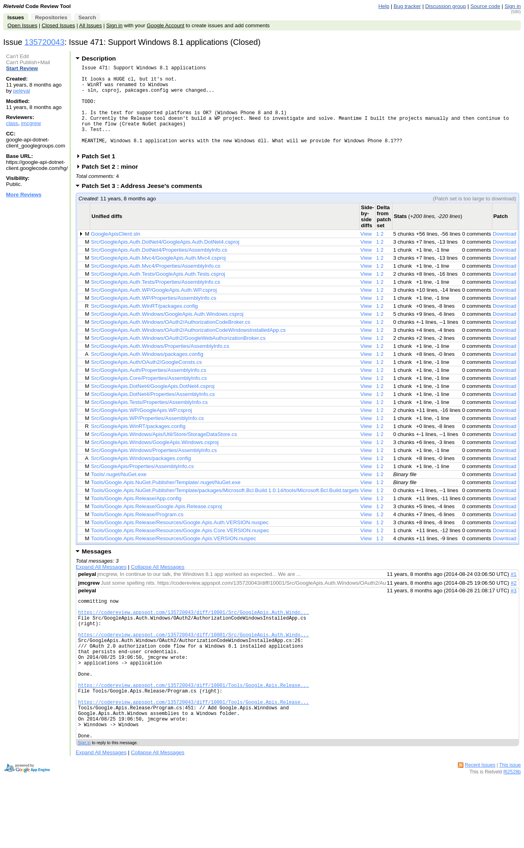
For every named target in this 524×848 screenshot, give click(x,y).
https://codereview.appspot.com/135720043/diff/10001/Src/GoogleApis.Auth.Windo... (193, 633)
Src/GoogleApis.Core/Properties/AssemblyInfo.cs (149, 396)
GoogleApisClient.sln (115, 252)
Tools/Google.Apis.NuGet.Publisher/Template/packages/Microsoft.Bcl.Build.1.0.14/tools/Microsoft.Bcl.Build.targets (225, 508)
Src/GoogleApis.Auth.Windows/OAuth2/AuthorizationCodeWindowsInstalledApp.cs (188, 348)
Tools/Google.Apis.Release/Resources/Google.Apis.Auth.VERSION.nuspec (180, 540)
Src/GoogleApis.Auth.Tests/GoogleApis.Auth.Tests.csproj (158, 292)
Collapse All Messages (157, 585)
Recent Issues (480, 813)
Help (383, 6)
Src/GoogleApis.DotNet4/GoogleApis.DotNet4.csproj (152, 404)
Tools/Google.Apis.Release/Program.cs (137, 532)
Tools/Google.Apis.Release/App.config (136, 516)
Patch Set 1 (101, 174)
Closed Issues (58, 25)
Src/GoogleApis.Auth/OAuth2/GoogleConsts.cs (146, 380)
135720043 (44, 42)
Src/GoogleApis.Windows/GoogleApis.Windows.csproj (155, 460)
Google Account (165, 25)
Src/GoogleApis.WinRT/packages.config (138, 444)
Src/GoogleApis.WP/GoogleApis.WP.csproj (141, 428)
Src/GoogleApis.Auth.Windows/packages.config (147, 372)
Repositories (51, 17)
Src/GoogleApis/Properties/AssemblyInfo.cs (142, 484)
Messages (96, 569)
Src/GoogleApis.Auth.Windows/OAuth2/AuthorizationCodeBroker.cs (170, 340)
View (366, 252)
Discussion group (445, 6)
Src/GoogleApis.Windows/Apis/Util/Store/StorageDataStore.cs (164, 452)
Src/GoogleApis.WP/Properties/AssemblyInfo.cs (147, 436)
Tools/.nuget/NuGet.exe (119, 492)
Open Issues (22, 25)
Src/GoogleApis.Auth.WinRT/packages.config (144, 324)
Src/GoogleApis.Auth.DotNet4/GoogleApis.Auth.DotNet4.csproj (165, 260)
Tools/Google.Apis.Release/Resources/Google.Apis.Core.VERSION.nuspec (180, 548)
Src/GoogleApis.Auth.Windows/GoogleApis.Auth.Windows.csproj (167, 332)
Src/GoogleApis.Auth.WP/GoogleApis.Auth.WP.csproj (154, 308)
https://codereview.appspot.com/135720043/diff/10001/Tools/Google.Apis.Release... (193, 722)
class (12, 123)
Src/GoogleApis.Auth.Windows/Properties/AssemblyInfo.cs (160, 364)
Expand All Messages (101, 585)
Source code (485, 6)
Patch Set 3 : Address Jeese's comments (145, 203)
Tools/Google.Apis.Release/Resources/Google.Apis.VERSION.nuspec (173, 556)
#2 (514, 601)
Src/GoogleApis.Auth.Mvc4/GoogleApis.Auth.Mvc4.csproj (158, 276)
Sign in (512, 6)
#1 (514, 592)
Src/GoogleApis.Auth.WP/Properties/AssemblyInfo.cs (153, 316)
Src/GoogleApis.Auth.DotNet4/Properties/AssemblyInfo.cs (159, 268)
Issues (16, 17)
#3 (514, 609)
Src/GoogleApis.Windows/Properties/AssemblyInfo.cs (154, 468)
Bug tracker (407, 6)
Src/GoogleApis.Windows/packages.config (141, 476)
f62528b (512, 820)
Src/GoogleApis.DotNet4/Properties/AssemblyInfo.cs (153, 412)
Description (99, 58)
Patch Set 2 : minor (113, 184)
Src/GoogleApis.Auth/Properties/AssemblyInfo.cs (148, 388)
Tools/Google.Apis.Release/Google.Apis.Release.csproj (156, 524)
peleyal (21, 91)
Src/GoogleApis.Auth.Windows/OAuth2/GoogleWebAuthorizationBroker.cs (178, 356)
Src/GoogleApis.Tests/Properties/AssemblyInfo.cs (149, 420)
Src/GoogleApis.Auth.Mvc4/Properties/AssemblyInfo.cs (156, 284)
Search (87, 17)
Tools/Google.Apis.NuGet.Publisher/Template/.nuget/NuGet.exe (166, 500)
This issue (510, 813)
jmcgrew (31, 123)
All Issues (90, 25)
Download (504, 252)
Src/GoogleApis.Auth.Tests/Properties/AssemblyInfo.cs (155, 300)
